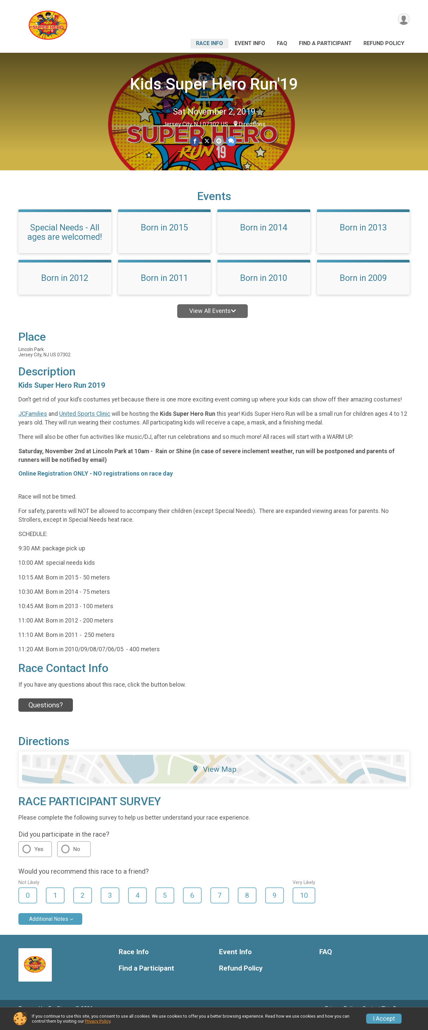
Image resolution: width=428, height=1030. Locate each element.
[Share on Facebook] (195, 141)
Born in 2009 (363, 287)
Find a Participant (325, 43)
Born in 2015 (164, 237)
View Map (214, 778)
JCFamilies (32, 423)
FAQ (282, 43)
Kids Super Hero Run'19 (214, 84)
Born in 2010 (263, 287)
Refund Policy (383, 43)
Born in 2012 (64, 287)
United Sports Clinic (84, 423)
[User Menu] (403, 19)
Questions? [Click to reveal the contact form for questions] (45, 714)
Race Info (209, 43)
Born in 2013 (363, 237)
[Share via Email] (218, 141)
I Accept (384, 1018)
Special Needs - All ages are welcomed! (64, 241)
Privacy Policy (97, 1021)
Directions (252, 124)
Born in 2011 (164, 287)
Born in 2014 (263, 237)
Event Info (250, 43)
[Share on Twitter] (207, 141)
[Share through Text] (230, 141)
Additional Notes (48, 928)
